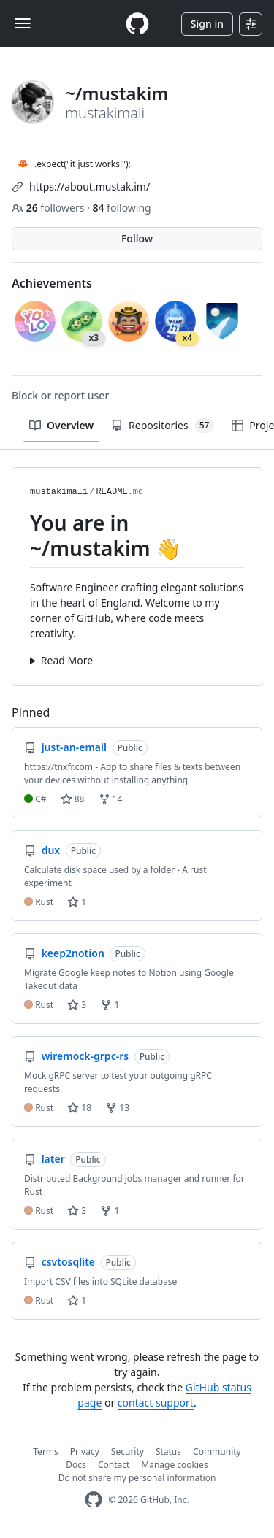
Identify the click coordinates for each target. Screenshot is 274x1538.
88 (73, 799)
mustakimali (59, 492)
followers (49, 208)
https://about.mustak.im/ (89, 186)
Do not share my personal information (137, 1478)
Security (127, 1451)
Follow (137, 238)
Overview (61, 425)
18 (79, 1107)
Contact (113, 1464)
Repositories (162, 425)
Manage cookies (174, 1464)
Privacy (84, 1451)
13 (117, 1107)
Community (217, 1451)
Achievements (52, 283)
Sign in (207, 24)
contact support (156, 1403)
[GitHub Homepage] (93, 1500)
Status (168, 1451)
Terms (45, 1451)
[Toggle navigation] (23, 23)
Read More (67, 660)
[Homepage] (137, 24)
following (121, 208)
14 (111, 799)
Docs (76, 1464)
